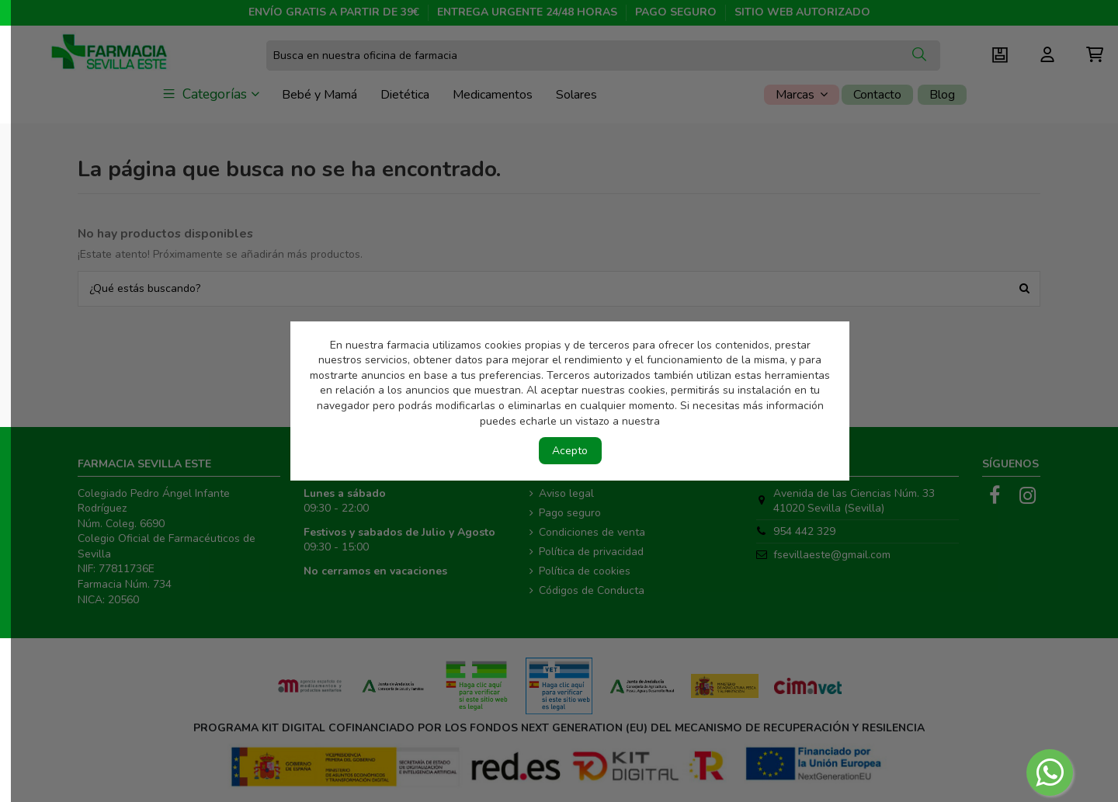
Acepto (570, 450)
